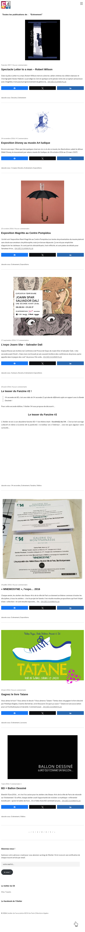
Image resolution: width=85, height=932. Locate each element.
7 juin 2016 (5, 797)
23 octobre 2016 (7, 242)
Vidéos (39, 498)
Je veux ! (7, 885)
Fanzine (33, 498)
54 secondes (16, 498)
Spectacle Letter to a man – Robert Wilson (26, 82)
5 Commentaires (23, 353)
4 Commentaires (22, 151)
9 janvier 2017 (6, 78)
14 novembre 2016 (8, 151)
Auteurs (14, 386)
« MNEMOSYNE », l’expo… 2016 (20, 602)
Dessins (14, 111)
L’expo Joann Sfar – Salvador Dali (21, 357)
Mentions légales (42, 926)
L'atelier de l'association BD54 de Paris (11, 11)
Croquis (14, 181)
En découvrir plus (57, 95)
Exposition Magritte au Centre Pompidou (26, 245)
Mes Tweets (6, 905)
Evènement (22, 111)
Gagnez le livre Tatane (14, 707)
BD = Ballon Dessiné (13, 801)
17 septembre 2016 (8, 353)
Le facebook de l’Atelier (11, 914)
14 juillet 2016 (6, 598)
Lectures (23, 736)
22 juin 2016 (5, 703)
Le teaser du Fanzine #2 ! (16, 404)
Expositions (37, 181)
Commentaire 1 (16, 797)
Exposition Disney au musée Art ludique (25, 155)
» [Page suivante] (54, 845)
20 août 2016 (6, 400)
